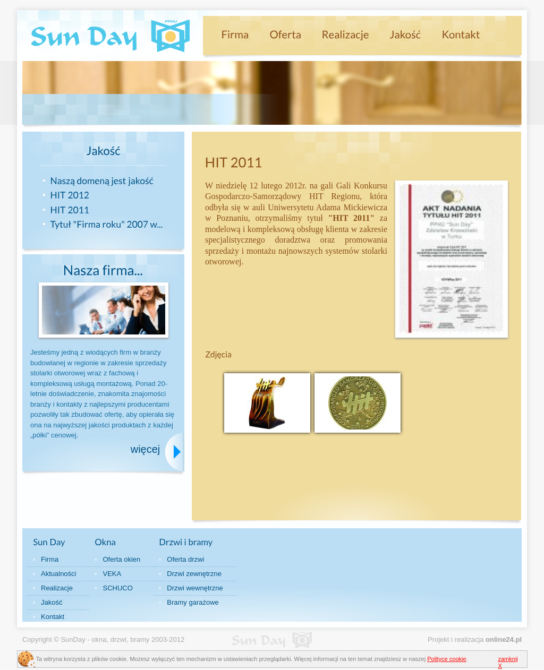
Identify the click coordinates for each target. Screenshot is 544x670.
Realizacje (57, 588)
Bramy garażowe (193, 602)
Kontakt (52, 617)
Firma (49, 559)
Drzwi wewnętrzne (195, 588)
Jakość (51, 602)
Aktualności (58, 574)
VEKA (112, 574)
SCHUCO (117, 588)
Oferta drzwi (185, 559)
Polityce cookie (446, 659)
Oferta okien (121, 559)
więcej (145, 449)
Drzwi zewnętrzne (194, 574)
